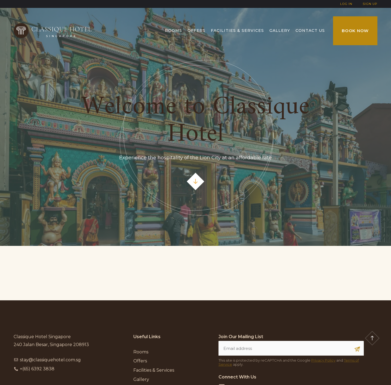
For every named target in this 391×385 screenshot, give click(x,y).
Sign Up (370, 4)
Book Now (355, 30)
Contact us (310, 30)
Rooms (173, 30)
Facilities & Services (237, 30)
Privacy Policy (323, 360)
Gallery (279, 30)
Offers (196, 30)
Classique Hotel (61, 29)
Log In (346, 4)
